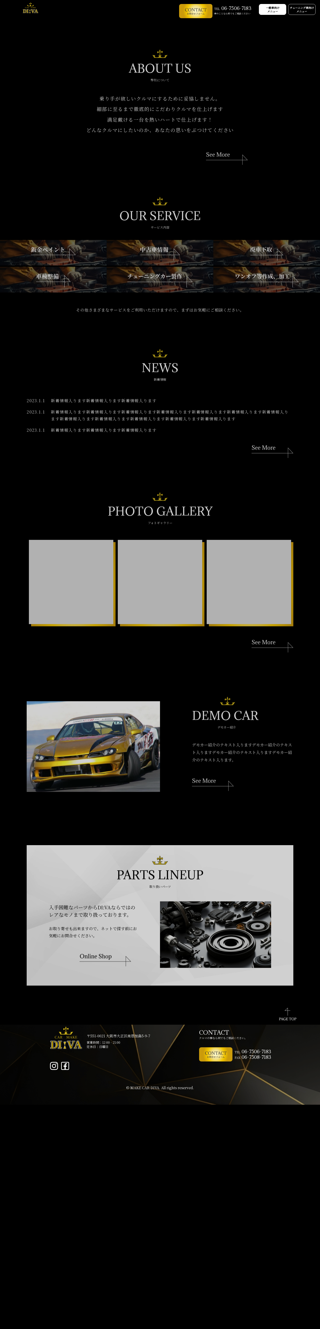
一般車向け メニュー (262, 11)
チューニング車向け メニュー (299, 11)
